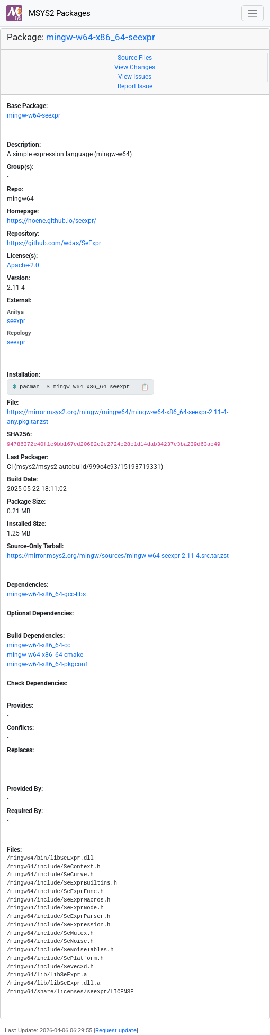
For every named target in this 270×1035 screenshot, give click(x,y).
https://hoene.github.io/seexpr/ (51, 221)
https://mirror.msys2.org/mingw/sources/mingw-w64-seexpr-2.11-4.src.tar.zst (118, 555)
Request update (116, 1030)
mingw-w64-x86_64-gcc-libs (46, 594)
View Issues (134, 77)
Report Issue (135, 86)
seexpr (16, 321)
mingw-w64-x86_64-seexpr (100, 37)
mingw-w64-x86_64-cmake (45, 654)
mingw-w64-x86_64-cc (38, 645)
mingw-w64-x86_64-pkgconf (47, 664)
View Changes (134, 67)
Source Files (135, 57)
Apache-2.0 (23, 265)
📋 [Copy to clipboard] (145, 387)
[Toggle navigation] (252, 13)
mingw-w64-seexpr (33, 115)
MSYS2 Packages (48, 13)
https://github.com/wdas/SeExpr (54, 243)
